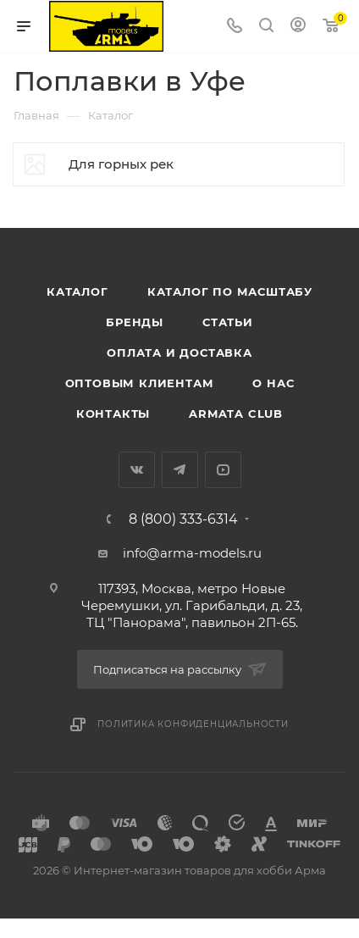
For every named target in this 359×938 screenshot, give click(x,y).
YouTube (223, 470)
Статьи (227, 322)
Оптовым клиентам (139, 383)
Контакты (113, 413)
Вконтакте (137, 470)
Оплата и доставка (179, 352)
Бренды (134, 322)
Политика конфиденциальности (193, 724)
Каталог (77, 291)
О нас (273, 383)
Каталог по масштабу (229, 291)
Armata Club (236, 413)
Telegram (180, 470)
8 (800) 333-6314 (183, 519)
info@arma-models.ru (192, 553)
